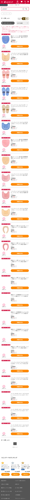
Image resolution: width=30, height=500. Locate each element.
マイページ (3, 498)
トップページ (4, 5)
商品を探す (3, 473)
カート (2, 494)
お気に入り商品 (4, 476)
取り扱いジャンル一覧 (6, 483)
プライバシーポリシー (20, 490)
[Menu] (2, 2)
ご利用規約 (17, 487)
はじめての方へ (18, 483)
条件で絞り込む (8, 23)
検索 (26, 9)
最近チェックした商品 (6, 480)
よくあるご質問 (18, 480)
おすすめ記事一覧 (5, 490)
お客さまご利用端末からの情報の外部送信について (21, 494)
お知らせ (17, 476)
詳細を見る (20, 46)
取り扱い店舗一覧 (5, 487)
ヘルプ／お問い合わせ (20, 473)
